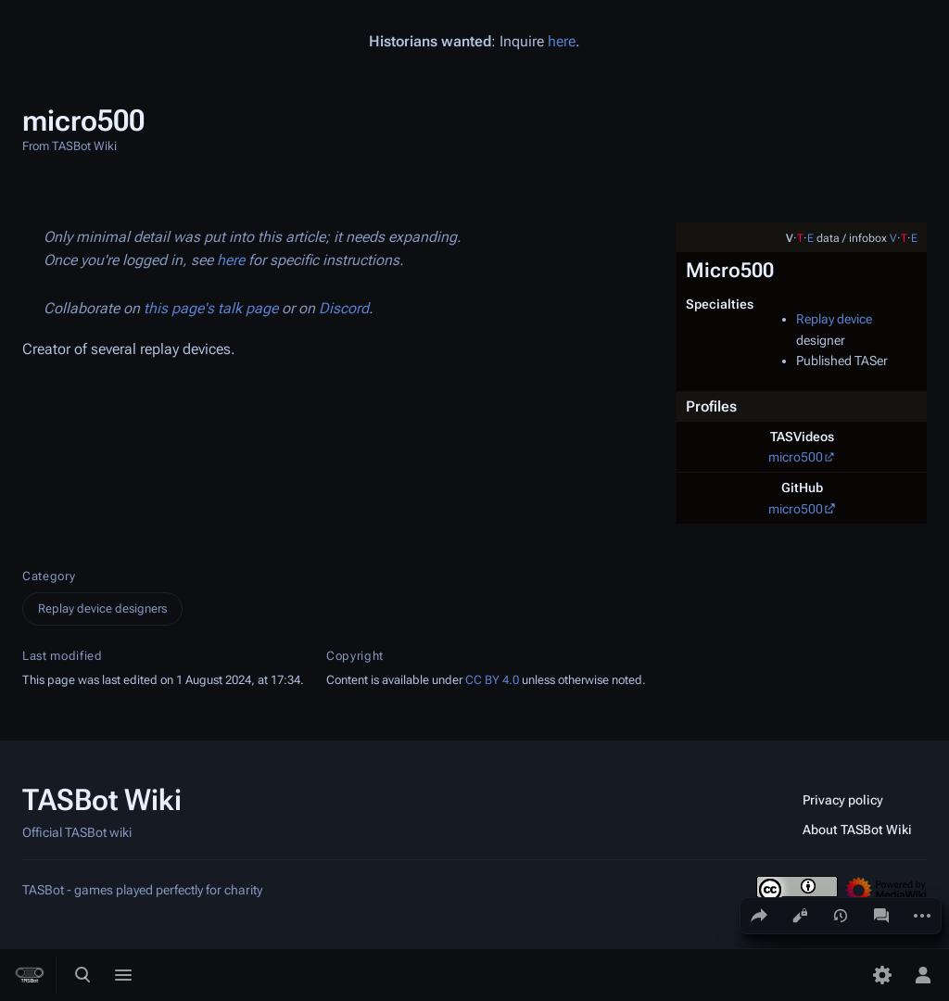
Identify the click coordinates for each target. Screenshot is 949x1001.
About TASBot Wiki (857, 829)
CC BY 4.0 (492, 680)
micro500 (795, 457)
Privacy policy (843, 799)
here (562, 41)
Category (48, 576)
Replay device (834, 318)
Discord (344, 308)
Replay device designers (102, 608)
